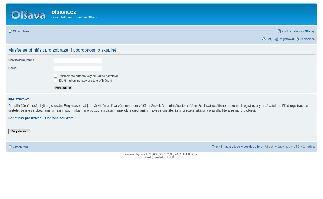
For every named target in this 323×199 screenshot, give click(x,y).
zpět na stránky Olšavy (298, 31)
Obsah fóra (21, 31)
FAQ (270, 39)
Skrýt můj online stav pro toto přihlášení (83, 80)
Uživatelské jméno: (22, 60)
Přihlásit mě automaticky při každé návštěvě (86, 76)
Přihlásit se (307, 39)
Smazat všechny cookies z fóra (241, 146)
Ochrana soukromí (59, 118)
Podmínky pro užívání (25, 118)
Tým (215, 146)
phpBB (144, 154)
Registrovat (286, 39)
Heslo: (13, 68)
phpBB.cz (172, 157)
